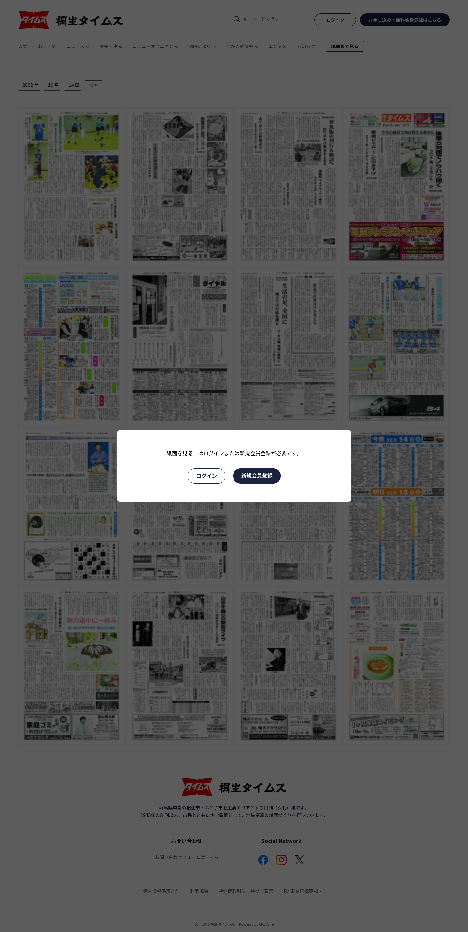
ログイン (206, 476)
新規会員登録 (257, 475)
